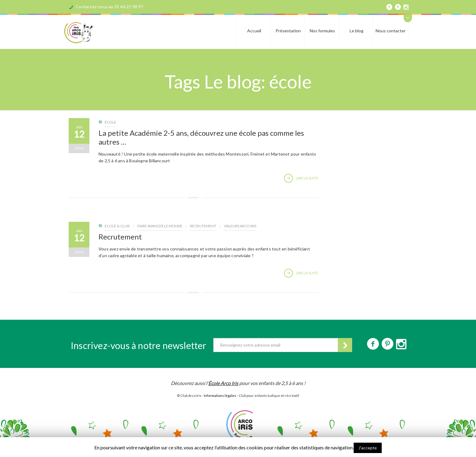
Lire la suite (301, 178)
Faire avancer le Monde (159, 226)
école (110, 122)
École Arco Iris (223, 383)
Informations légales (220, 396)
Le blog (356, 30)
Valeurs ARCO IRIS (240, 226)
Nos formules (322, 30)
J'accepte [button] (368, 447)
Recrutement (120, 236)
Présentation (288, 30)
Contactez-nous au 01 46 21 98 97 (109, 6)
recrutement (203, 226)
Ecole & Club (117, 226)
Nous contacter (391, 30)
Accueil (254, 30)
